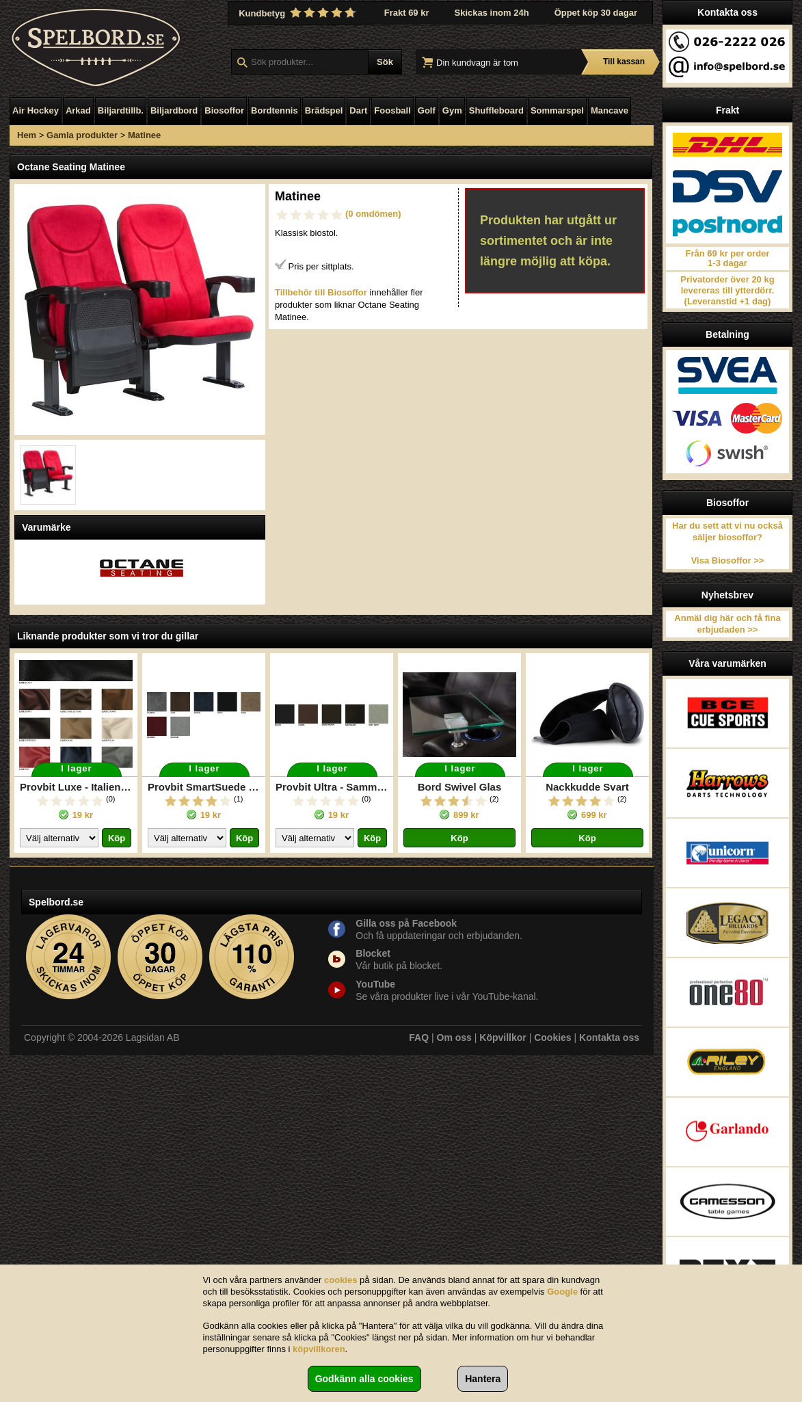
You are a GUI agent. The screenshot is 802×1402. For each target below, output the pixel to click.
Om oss (454, 1037)
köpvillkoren (319, 1349)
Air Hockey (35, 110)
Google (562, 1291)
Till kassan (624, 61)
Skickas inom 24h (492, 13)
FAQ (419, 1037)
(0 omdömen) (373, 214)
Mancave (609, 110)
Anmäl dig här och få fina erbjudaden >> (727, 624)
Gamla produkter (82, 135)
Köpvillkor (502, 1037)
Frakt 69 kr (406, 13)
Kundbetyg (299, 13)
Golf (427, 110)
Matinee (144, 135)
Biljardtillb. (121, 110)
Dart (358, 110)
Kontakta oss (609, 1037)
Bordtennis (274, 110)
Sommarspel (557, 110)
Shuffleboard (496, 110)
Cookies (552, 1037)
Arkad (78, 110)
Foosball (392, 110)
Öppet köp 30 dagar (595, 13)
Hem (26, 135)
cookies (340, 1280)
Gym (452, 110)
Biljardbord (174, 110)
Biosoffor (224, 110)
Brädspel (324, 110)
